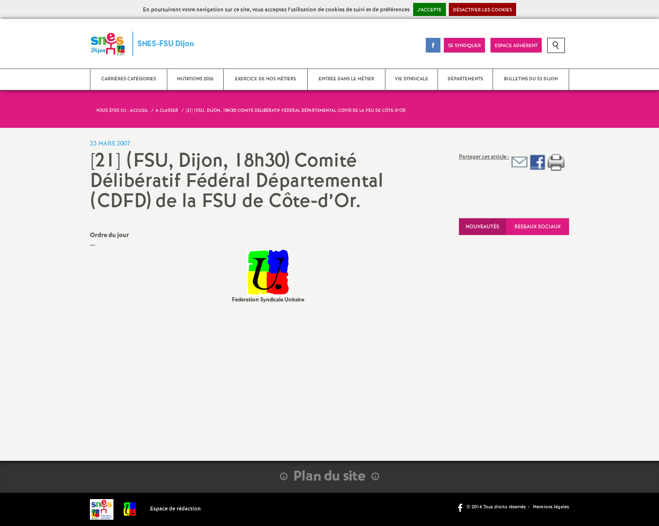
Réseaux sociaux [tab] (537, 226)
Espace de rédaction (175, 509)
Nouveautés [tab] (482, 226)
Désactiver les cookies (482, 10)
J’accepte (429, 10)
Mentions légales (551, 507)
